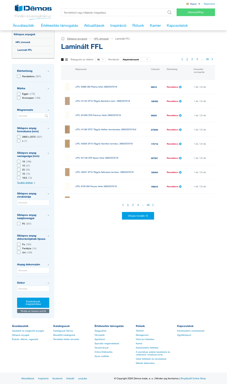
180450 (154, 101)
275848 (154, 129)
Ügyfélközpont (184, 335)
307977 (154, 243)
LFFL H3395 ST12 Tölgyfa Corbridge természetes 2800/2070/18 (106, 200)
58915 (154, 87)
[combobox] (193, 3)
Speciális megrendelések (107, 343)
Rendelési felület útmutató (66, 339)
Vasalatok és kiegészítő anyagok (28, 330)
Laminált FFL (24, 49)
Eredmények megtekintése (33, 302)
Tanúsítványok (102, 347)
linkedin (70, 378)
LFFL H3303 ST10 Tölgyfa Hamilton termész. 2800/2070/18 (104, 143)
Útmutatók (100, 335)
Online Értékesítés (103, 351)
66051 (154, 215)
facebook (57, 378)
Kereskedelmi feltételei (147, 347)
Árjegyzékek (100, 330)
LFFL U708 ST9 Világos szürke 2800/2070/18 (97, 243)
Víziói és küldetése (145, 339)
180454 (154, 172)
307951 (154, 158)
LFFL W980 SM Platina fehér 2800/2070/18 (96, 87)
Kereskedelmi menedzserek (191, 330)
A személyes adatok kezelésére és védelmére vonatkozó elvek (153, 353)
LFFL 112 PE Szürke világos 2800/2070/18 (96, 215)
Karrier (139, 343)
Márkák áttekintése (145, 363)
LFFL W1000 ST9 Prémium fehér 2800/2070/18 (98, 115)
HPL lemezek (23, 42)
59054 (154, 115)
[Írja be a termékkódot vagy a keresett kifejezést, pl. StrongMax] (118, 12)
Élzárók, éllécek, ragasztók (25, 339)
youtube (82, 378)
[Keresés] (33, 115)
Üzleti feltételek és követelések (151, 358)
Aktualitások (27, 378)
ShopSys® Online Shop (193, 378)
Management (142, 335)
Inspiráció (43, 378)
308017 (154, 200)
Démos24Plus (196, 12)
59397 (154, 229)
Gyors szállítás (102, 356)
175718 (154, 144)
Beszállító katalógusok (64, 335)
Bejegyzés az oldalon (82, 59)
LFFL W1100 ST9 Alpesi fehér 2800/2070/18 (96, 158)
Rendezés (113, 59)
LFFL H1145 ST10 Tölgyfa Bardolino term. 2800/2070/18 (102, 101)
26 (207, 59)
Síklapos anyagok (24, 34)
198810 (154, 186)
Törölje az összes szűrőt (33, 311)
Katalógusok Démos (63, 330)
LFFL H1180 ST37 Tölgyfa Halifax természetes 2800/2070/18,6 (105, 129)
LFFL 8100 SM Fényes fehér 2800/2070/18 (96, 186)
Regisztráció (209, 3)
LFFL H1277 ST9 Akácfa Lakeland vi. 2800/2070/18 (100, 229)
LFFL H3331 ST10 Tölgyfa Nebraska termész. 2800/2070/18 (104, 172)
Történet (140, 330)
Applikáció (100, 339)
